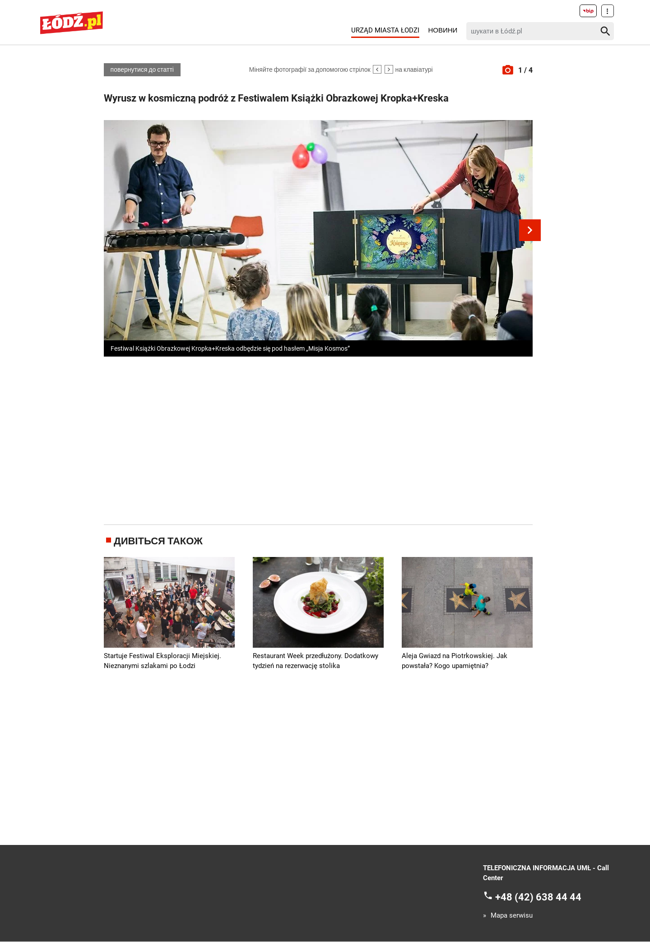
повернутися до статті (141, 70)
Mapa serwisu (512, 916)
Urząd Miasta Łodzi (385, 30)
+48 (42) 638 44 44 (538, 897)
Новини (442, 30)
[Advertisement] (318, 439)
